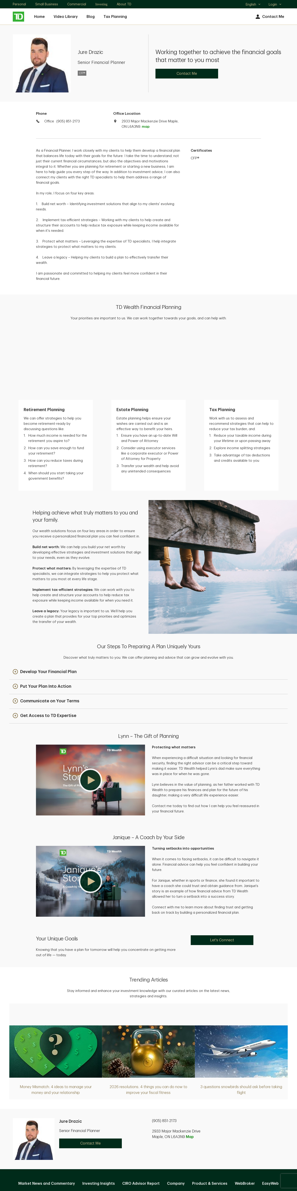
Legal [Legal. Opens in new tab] (156, 1140)
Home (39, 17)
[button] (45, 603)
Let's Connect (222, 871)
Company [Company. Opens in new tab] (176, 1114)
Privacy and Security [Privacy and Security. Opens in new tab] (124, 1140)
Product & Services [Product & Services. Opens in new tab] (209, 1114)
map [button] (145, 126)
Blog (91, 17)
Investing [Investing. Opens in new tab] (101, 4)
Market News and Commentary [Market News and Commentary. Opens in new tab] (46, 1114)
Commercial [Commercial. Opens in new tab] (76, 4)
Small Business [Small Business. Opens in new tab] (46, 4)
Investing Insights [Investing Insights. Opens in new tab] (98, 1114)
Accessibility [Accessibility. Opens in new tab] (179, 1140)
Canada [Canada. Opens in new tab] (148, 1170)
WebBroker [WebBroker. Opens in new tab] (245, 1114)
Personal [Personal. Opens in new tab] (19, 4)
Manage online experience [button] (148, 1125)
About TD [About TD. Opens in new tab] (124, 4)
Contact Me (269, 16)
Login (275, 4)
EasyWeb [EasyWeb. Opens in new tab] (270, 1114)
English (253, 5)
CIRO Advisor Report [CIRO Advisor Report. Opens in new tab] (141, 1114)
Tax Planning (115, 17)
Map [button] (190, 1068)
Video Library (66, 17)
